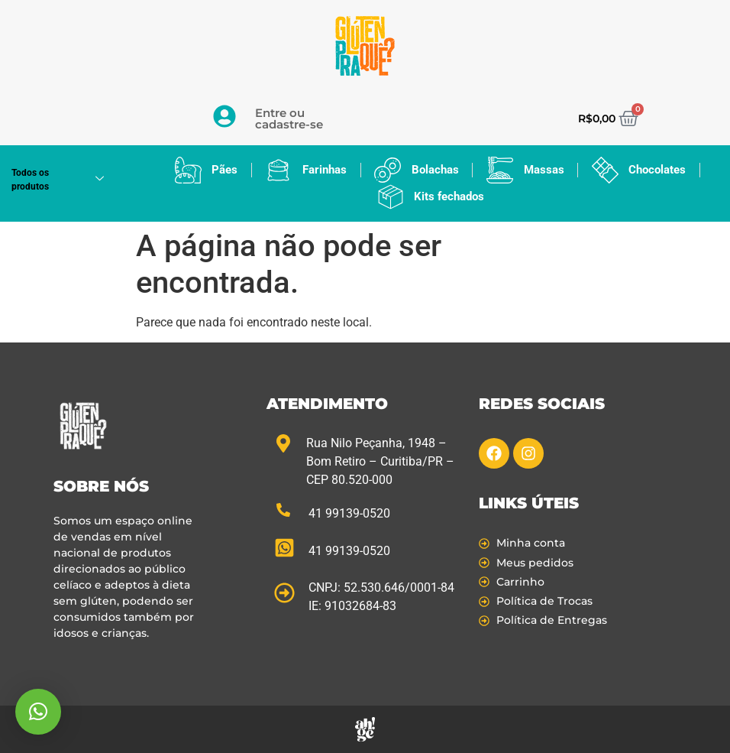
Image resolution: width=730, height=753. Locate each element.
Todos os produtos (63, 179)
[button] (38, 712)
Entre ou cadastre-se (289, 118)
